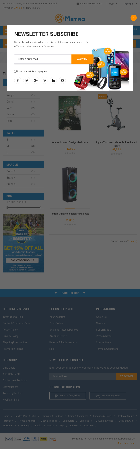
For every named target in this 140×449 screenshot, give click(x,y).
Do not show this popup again (32, 71)
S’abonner (82, 59)
